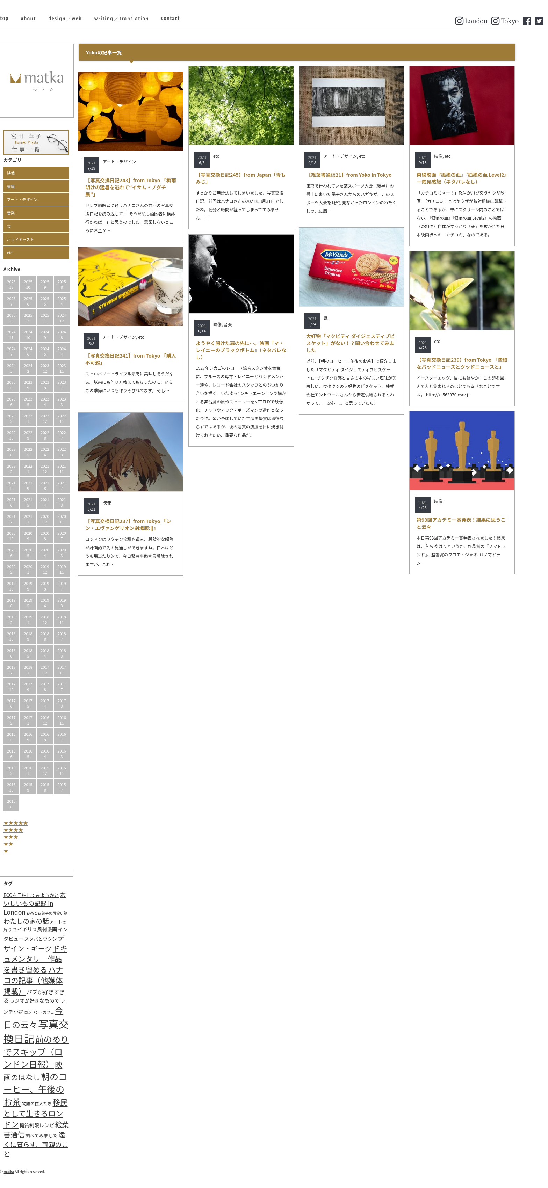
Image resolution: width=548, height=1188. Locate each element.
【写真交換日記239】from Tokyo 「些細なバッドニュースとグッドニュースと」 (477, 363)
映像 (26, 173)
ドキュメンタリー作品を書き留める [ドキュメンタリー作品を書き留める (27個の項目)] (50, 959)
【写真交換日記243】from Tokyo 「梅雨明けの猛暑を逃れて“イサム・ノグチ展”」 (145, 187)
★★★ (26, 836)
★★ (23, 843)
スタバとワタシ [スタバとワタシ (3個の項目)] (55, 939)
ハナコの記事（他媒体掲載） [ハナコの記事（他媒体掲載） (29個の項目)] (48, 980)
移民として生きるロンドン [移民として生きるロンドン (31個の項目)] (50, 1113)
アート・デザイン (37, 199)
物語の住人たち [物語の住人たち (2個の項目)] (52, 1103)
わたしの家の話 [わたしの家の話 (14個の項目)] (41, 920)
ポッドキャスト (35, 239)
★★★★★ (31, 822)
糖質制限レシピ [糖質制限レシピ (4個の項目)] (51, 1125)
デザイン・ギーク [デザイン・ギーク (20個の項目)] (49, 943)
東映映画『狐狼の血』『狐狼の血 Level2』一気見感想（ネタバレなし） (477, 178)
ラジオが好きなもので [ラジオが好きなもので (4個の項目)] (49, 1000)
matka (24, 1171)
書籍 (26, 186)
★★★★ (28, 829)
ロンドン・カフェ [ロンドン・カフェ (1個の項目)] (54, 1012)
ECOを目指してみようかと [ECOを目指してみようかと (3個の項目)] (46, 895)
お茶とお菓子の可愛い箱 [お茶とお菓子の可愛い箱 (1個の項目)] (62, 913)
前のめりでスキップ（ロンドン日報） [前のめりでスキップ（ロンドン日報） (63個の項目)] (51, 1051)
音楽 (26, 212)
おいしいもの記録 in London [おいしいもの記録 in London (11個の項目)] (50, 903)
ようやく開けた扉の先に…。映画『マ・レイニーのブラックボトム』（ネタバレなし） (256, 349)
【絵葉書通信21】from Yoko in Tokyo (364, 174)
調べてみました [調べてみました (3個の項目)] (56, 1135)
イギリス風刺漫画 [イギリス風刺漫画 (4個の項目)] (52, 929)
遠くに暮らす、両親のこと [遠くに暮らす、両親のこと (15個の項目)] (51, 1144)
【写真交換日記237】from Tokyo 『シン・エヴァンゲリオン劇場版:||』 (143, 524)
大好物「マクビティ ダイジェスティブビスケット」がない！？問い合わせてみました (365, 342)
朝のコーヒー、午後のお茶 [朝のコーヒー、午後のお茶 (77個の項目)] (50, 1089)
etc (25, 252)
